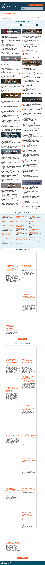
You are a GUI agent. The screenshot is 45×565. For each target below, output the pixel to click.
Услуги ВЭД (25, 54)
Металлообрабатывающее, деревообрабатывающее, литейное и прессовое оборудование (32, 136)
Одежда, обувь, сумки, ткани (8, 45)
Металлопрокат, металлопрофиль (30, 139)
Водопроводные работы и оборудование (10, 157)
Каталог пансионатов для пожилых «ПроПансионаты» (21, 227)
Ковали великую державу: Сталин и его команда (28, 267)
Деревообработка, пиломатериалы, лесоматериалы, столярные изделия (31, 116)
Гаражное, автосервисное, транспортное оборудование (31, 111)
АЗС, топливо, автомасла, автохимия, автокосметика (30, 194)
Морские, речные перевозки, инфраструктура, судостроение (32, 204)
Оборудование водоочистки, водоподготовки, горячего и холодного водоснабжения (32, 143)
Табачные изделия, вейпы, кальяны (30, 86)
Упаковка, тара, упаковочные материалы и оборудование (31, 165)
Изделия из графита (27, 118)
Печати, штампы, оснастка (28, 49)
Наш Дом (31, 216)
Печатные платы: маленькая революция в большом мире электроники (12, 389)
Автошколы (5, 85)
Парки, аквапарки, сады (28, 84)
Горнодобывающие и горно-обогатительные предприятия (32, 114)
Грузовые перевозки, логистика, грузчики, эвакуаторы (31, 201)
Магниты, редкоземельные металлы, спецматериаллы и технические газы (31, 131)
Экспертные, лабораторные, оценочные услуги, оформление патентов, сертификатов (32, 56)
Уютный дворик (6, 229)
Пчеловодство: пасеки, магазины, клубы (10, 122)
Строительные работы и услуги (8, 181)
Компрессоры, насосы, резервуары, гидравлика (32, 129)
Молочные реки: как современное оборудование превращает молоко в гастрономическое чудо (28, 378)
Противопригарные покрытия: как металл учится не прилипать (12, 361)
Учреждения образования (7, 90)
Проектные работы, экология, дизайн (10, 174)
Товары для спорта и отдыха (29, 88)
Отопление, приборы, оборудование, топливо (11, 172)
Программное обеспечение (29, 50)
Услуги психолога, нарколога (8, 76)
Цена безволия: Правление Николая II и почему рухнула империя (29, 296)
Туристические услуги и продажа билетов (31, 92)
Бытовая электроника (7, 36)
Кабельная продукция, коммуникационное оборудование (31, 126)
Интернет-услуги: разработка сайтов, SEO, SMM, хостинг (32, 41)
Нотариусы (25, 42)
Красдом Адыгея (6, 216)
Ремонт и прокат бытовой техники (9, 196)
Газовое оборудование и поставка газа (31, 109)
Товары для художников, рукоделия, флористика (30, 90)
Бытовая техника (6, 34)
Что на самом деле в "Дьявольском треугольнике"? (11, 327)
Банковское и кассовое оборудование (31, 103)
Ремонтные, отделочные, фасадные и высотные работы (9, 176)
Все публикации (22, 557)
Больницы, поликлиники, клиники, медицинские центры (9, 62)
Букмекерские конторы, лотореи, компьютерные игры (29, 70)
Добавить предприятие (36, 5)
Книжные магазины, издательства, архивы (32, 77)
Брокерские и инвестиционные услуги (31, 37)
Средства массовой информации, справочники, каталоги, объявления (11, 143)
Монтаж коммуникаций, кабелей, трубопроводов (8, 168)
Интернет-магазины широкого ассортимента (11, 37)
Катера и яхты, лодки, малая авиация (31, 202)
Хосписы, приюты (6, 77)
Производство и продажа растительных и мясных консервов (10, 116)
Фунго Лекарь (19, 232)
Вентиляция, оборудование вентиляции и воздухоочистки (10, 155)
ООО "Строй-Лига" (6, 238)
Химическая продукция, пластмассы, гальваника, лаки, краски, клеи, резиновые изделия (31, 167)
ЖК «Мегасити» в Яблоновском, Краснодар (8, 220)
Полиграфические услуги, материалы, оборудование (30, 47)
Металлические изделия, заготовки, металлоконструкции (30, 133)
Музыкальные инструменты (29, 78)
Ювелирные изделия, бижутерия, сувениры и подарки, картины (11, 54)
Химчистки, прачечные (7, 205)
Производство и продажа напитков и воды (11, 113)
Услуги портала (25, 562)
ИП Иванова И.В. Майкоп (21, 239)
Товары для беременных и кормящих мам (11, 73)
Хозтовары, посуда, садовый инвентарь (10, 50)
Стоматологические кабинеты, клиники (10, 72)
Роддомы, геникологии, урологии (9, 71)
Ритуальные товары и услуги (8, 198)
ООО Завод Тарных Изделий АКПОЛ (6, 233)
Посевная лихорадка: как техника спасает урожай (13, 542)
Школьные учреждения (7, 91)
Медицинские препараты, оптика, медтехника (11, 69)
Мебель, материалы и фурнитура (9, 44)
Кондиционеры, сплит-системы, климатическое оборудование (11, 164)
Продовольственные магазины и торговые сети (10, 102)
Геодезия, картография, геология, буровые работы (10, 159)
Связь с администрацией (33, 562)
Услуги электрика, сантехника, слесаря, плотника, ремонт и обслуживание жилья (11, 203)
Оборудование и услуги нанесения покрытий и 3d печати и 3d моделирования (32, 148)
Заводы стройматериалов (7, 161)
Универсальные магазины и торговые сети (11, 48)
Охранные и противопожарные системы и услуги (31, 45)
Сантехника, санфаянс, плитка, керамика (10, 178)
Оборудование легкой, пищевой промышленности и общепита (29, 151)
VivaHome (18, 236)
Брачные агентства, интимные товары (10, 189)
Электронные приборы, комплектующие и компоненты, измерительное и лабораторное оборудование (32, 177)
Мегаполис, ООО (33, 225)
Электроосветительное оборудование (31, 172)
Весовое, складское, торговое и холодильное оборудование (32, 105)
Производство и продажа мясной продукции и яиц (11, 112)
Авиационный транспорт (28, 186)
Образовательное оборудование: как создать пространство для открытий (28, 407)
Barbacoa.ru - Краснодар (35, 236)
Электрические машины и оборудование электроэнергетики (31, 171)
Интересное (34, 1)
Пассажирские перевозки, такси (30, 208)
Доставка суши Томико (21, 221)
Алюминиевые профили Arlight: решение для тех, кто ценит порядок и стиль (29, 461)
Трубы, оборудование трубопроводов (31, 162)
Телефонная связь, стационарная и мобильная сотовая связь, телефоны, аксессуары (11, 147)
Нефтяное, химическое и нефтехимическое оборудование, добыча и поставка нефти (31, 141)
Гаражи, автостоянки (27, 198)
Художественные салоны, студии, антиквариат (32, 94)
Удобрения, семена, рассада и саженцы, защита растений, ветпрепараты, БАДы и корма (11, 130)
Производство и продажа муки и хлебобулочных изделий (8, 109)
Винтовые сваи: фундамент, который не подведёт (12, 435)
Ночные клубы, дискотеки (28, 80)
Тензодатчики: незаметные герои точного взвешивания (28, 361)
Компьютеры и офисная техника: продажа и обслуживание (11, 41)
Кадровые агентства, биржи (8, 87)
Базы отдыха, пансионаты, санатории (31, 65)
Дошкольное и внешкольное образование (11, 86)
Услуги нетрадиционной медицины (9, 75)
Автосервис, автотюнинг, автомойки (31, 189)
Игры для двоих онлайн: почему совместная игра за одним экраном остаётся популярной (29, 436)
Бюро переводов (27, 39)
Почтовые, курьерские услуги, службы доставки (11, 138)
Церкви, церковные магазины (29, 95)
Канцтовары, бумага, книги (8, 39)
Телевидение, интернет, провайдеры (9, 145)
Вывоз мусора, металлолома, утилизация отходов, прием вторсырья (10, 191)
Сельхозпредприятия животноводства (10, 126)
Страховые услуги (27, 53)
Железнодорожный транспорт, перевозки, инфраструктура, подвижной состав (31, 197)
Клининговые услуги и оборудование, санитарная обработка (9, 195)
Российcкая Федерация (5, 217)
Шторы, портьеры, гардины (8, 52)
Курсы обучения (5, 89)
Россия (3, 1)
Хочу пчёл (31, 239)
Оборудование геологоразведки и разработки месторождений (32, 146)
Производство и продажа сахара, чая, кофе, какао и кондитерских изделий (10, 118)
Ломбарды (4, 42)
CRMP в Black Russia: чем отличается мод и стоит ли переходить (28, 490)
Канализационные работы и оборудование (11, 162)
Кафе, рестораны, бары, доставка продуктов (32, 73)
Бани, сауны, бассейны (28, 67)
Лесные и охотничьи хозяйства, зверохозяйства (8, 99)
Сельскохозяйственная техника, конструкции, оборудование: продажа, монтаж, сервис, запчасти (32, 155)
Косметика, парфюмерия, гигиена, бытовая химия (10, 66)
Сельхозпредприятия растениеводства (10, 127)
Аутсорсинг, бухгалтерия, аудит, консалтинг (32, 34)
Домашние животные (7, 192)
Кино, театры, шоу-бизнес (28, 76)
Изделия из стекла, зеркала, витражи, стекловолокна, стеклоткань (30, 120)
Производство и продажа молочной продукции (11, 107)
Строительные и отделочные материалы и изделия (10, 180)
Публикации (28, 1)
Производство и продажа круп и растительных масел (11, 104)
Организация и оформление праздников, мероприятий (31, 82)
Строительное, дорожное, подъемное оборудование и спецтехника (30, 158)
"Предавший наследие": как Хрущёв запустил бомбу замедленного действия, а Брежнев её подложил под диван (12, 268)
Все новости (22, 338)
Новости (22, 1)
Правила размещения (18, 562)
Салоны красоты (6, 199)
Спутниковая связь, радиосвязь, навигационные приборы (8, 140)
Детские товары (5, 64)
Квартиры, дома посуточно (29, 74)
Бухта (3, 242)
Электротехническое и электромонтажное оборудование (31, 175)
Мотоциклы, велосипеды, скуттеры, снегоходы (32, 207)
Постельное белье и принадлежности (10, 46)
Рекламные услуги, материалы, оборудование (32, 51)
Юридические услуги (27, 58)
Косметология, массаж (7, 68)
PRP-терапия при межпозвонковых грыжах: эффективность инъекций (12, 490)
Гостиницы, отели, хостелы (29, 72)
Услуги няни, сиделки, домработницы (10, 200)
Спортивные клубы (27, 85)
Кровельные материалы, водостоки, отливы (11, 166)
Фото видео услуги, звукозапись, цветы (10, 204)
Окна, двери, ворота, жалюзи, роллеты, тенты (11, 171)
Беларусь (8, 1)
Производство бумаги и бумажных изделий (32, 152)
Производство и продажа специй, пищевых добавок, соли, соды (11, 121)
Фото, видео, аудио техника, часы (9, 49)
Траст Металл (19, 243)
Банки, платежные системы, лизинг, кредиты (32, 36)
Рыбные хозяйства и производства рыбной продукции (11, 124)
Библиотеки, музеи (27, 68)
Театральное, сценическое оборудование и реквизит (31, 161)
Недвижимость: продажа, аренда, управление (11, 170)
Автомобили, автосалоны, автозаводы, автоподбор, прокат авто (31, 188)
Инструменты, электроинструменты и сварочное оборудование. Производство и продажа (31, 123)
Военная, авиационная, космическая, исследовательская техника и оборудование (32, 107)
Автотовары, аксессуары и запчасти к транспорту (30, 192)
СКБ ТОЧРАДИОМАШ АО (7, 225)
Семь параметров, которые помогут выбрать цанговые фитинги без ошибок (27, 515)
